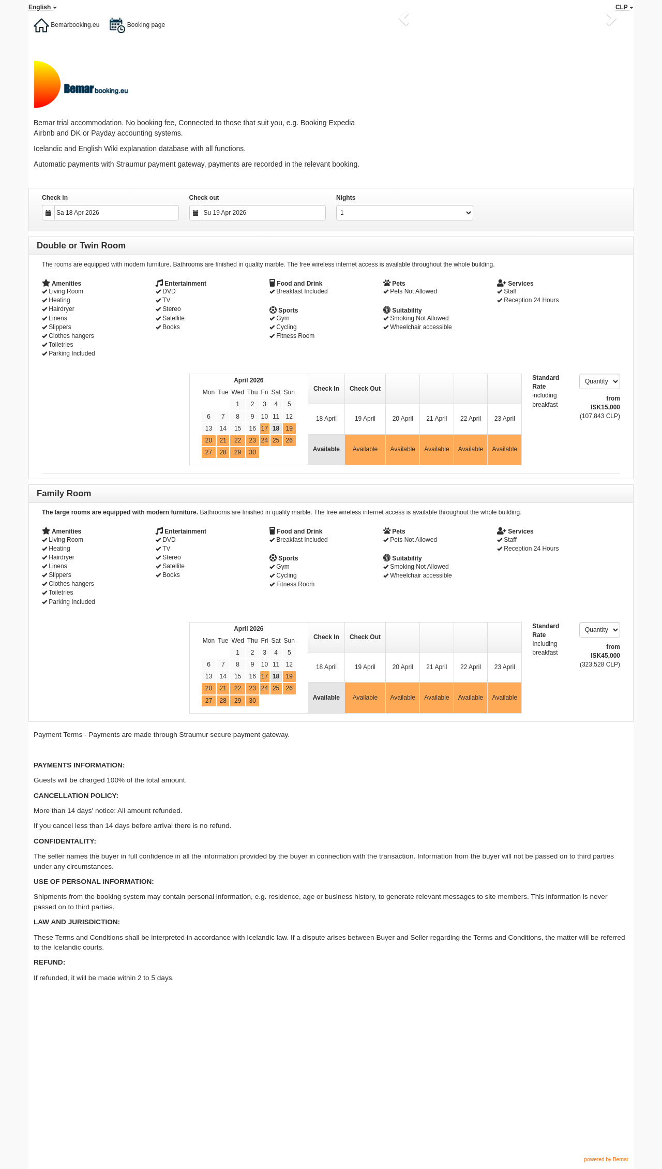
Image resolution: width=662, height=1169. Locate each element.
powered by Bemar (606, 1159)
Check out (204, 197)
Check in (55, 197)
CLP (624, 7)
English (42, 7)
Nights (345, 197)
